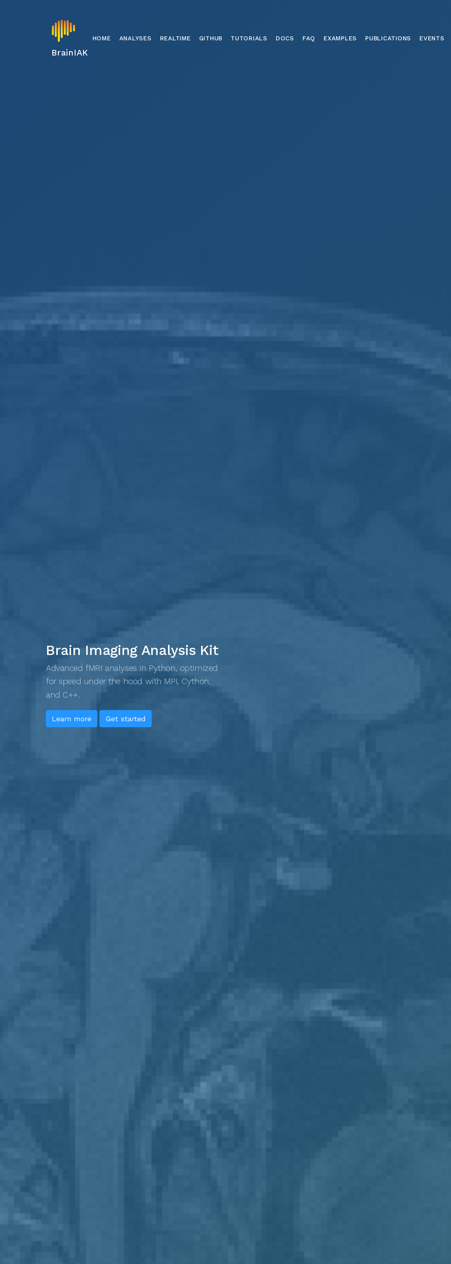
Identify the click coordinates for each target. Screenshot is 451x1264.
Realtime (175, 38)
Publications (388, 38)
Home (102, 38)
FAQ (309, 38)
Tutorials (249, 38)
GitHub (211, 38)
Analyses (135, 38)
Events (432, 38)
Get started (125, 718)
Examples (340, 38)
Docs (285, 38)
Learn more (71, 718)
